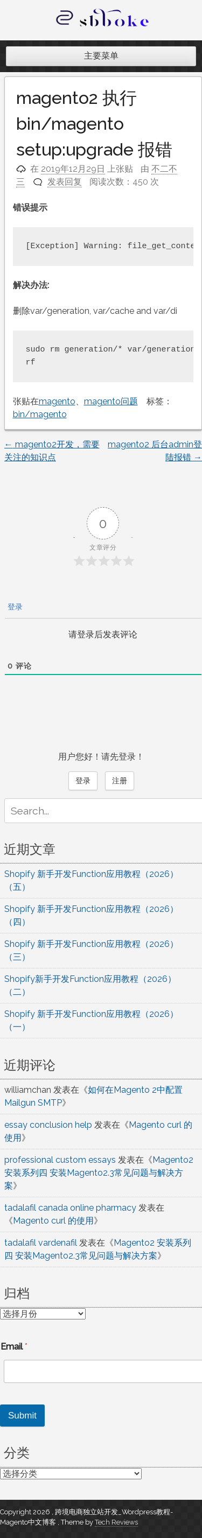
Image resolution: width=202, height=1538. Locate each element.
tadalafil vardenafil (40, 1243)
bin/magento (40, 414)
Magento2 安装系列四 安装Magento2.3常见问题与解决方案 (98, 1173)
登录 (14, 606)
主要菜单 (101, 55)
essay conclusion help (48, 1125)
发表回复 (64, 182)
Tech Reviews (116, 1522)
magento (57, 401)
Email (14, 1347)
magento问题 (111, 401)
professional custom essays (60, 1160)
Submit (22, 1415)
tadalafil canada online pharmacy (70, 1208)
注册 (119, 780)
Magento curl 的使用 (53, 1221)
